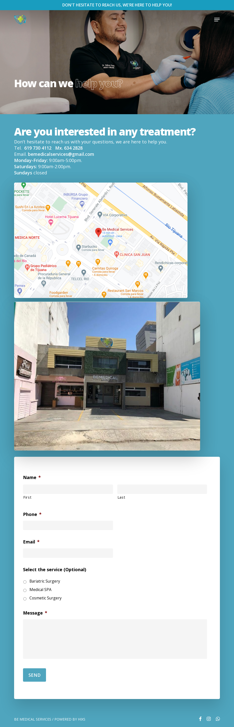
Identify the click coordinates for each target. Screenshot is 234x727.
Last (121, 497)
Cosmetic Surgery (45, 598)
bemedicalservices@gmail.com (61, 154)
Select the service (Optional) (54, 569)
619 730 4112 (38, 148)
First (27, 497)
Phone (32, 514)
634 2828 (73, 148)
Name (32, 477)
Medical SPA (40, 589)
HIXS (81, 719)
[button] (217, 19)
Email (31, 542)
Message (35, 613)
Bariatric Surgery (44, 581)
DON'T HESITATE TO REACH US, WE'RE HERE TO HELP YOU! (117, 5)
